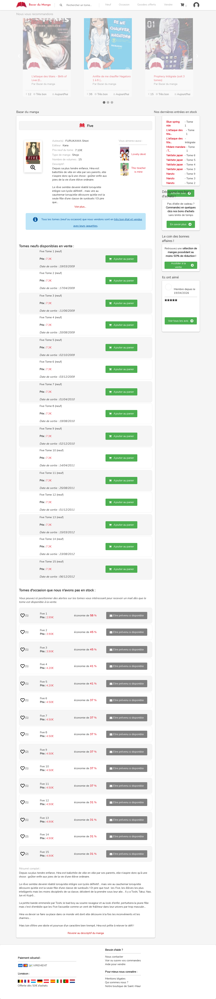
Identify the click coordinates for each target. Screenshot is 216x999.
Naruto (170, 174)
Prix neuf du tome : (63, 150)
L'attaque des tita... (174, 132)
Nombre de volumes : (65, 159)
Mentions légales (115, 979)
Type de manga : (61, 155)
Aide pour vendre (115, 964)
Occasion (124, 5)
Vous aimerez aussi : (130, 141)
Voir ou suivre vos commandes (123, 960)
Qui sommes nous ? (116, 982)
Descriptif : (58, 164)
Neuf (108, 5)
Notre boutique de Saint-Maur (123, 986)
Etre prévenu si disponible (127, 615)
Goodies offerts (146, 5)
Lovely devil (138, 154)
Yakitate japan (174, 155)
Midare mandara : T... (175, 149)
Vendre (168, 5)
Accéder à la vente (182, 265)
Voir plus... (80, 207)
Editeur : (57, 145)
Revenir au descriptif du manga (86, 933)
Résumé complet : (30, 868)
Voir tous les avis (180, 321)
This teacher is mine (138, 170)
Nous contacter (114, 957)
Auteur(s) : (58, 141)
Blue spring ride (173, 123)
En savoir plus (181, 224)
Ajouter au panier (121, 259)
